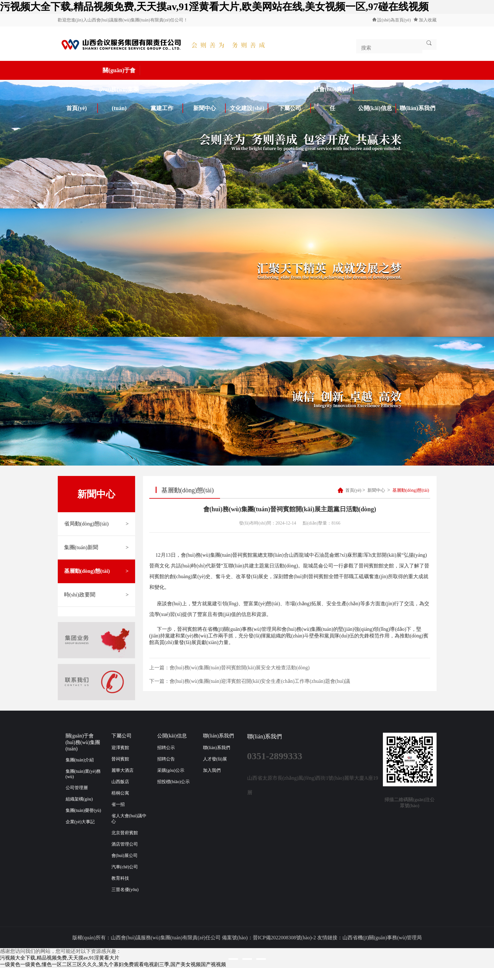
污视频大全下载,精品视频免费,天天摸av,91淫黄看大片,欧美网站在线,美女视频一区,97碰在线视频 (214, 6)
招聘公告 (166, 759)
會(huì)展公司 (124, 855)
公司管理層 (77, 787)
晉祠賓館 (120, 759)
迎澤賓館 (120, 747)
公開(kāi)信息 (377, 108)
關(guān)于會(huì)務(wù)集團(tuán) (119, 73)
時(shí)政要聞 (96, 595)
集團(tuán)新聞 (96, 547)
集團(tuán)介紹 (80, 760)
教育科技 (120, 878)
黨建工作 (167, 108)
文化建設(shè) (249, 108)
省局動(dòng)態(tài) (96, 524)
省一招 (118, 804)
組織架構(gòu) (79, 799)
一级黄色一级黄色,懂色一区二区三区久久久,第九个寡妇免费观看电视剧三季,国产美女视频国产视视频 (113, 964)
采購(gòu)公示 (170, 770)
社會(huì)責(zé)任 (333, 92)
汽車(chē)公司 (124, 867)
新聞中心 (209, 108)
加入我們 (212, 770)
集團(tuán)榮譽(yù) (83, 810)
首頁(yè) (82, 108)
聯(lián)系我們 (417, 108)
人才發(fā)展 (215, 759)
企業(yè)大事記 (80, 821)
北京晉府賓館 (124, 832)
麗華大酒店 (122, 770)
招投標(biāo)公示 (173, 781)
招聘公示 (166, 747)
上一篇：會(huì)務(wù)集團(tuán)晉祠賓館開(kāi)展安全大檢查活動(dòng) (229, 667)
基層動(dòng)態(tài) (96, 571)
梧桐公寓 (120, 793)
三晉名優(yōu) (125, 889)
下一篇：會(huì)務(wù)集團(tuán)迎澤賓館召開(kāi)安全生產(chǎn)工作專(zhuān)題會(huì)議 (249, 681)
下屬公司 (294, 108)
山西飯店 (120, 781)
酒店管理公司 (124, 844)
